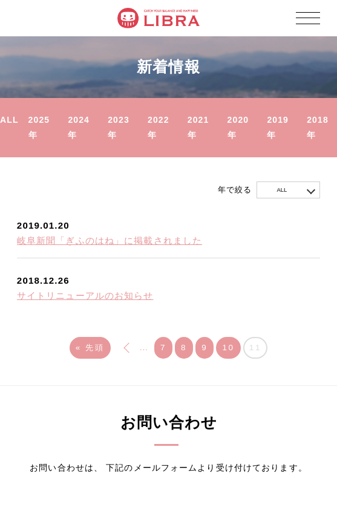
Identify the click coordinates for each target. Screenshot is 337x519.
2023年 (118, 127)
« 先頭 (90, 347)
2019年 (278, 127)
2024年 (79, 127)
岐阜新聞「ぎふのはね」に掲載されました (109, 241)
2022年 (158, 127)
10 (228, 347)
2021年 (198, 127)
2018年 (318, 127)
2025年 (39, 127)
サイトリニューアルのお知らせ (85, 296)
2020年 (238, 127)
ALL (9, 120)
